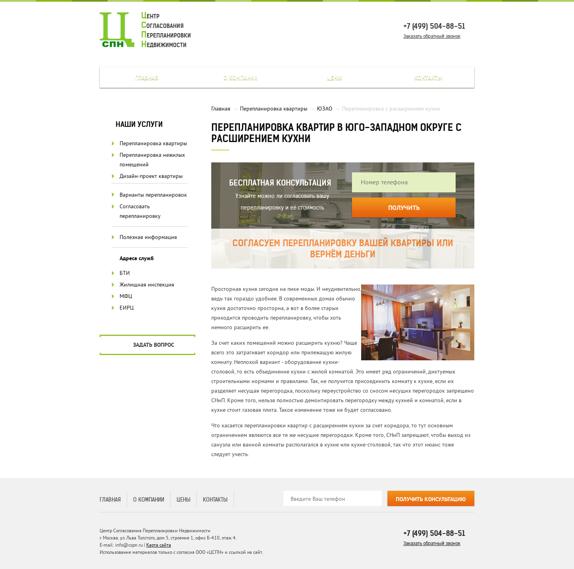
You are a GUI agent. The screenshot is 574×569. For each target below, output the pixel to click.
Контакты (428, 77)
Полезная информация (148, 237)
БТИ (125, 273)
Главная (146, 77)
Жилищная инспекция (147, 285)
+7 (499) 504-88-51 (434, 26)
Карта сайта (158, 545)
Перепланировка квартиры (153, 143)
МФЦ (126, 296)
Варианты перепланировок (153, 195)
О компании (241, 77)
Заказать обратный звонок (431, 36)
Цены (334, 77)
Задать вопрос (153, 345)
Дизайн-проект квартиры (151, 176)
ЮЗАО (324, 109)
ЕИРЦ (127, 308)
